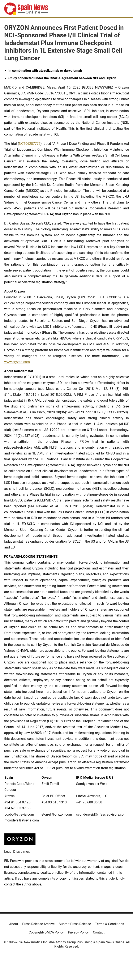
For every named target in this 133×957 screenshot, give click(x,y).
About (13, 924)
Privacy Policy (78, 932)
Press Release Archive (38, 924)
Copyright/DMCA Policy (46, 932)
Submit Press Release (75, 924)
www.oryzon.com (17, 362)
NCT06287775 (29, 144)
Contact (98, 932)
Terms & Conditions (109, 924)
